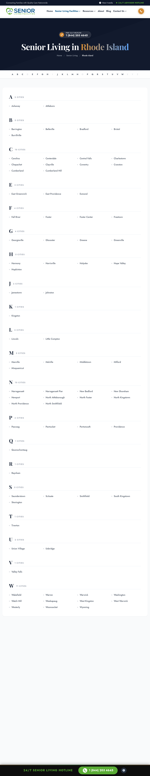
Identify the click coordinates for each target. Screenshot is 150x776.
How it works (106, 2)
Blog (108, 11)
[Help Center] (124, 770)
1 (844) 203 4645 (77, 35)
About (101, 11)
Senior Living (72, 55)
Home (50, 11)
